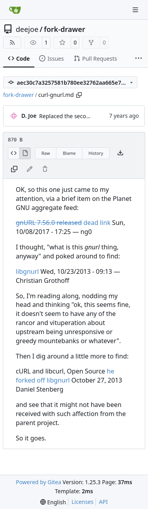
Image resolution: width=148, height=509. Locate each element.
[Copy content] (14, 169)
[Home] (15, 10)
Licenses (82, 501)
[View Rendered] (25, 153)
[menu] (53, 502)
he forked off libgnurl (65, 376)
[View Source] (13, 153)
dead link (63, 222)
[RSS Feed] (12, 42)
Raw (45, 153)
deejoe (27, 29)
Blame (69, 153)
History (95, 153)
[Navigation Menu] (136, 9)
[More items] (138, 58)
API (103, 501)
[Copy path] (79, 95)
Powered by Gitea (38, 482)
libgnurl (27, 271)
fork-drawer (64, 29)
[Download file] (120, 153)
